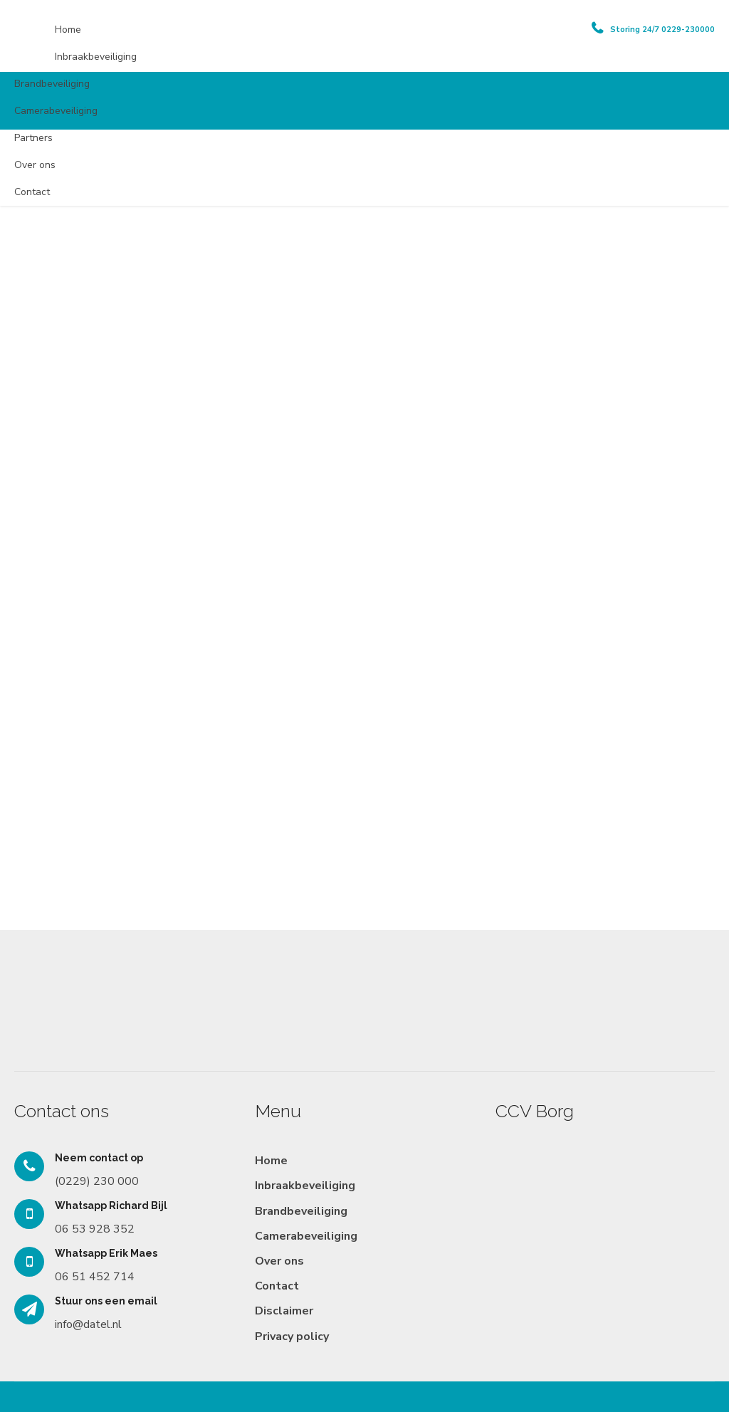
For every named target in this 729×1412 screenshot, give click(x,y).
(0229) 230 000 (97, 1181)
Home (68, 29)
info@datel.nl (88, 1324)
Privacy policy (292, 1336)
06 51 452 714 (95, 1277)
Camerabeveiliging (56, 110)
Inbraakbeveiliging (96, 56)
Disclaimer (284, 1311)
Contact (32, 192)
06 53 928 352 (95, 1229)
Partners (33, 138)
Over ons (35, 165)
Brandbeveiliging (52, 83)
